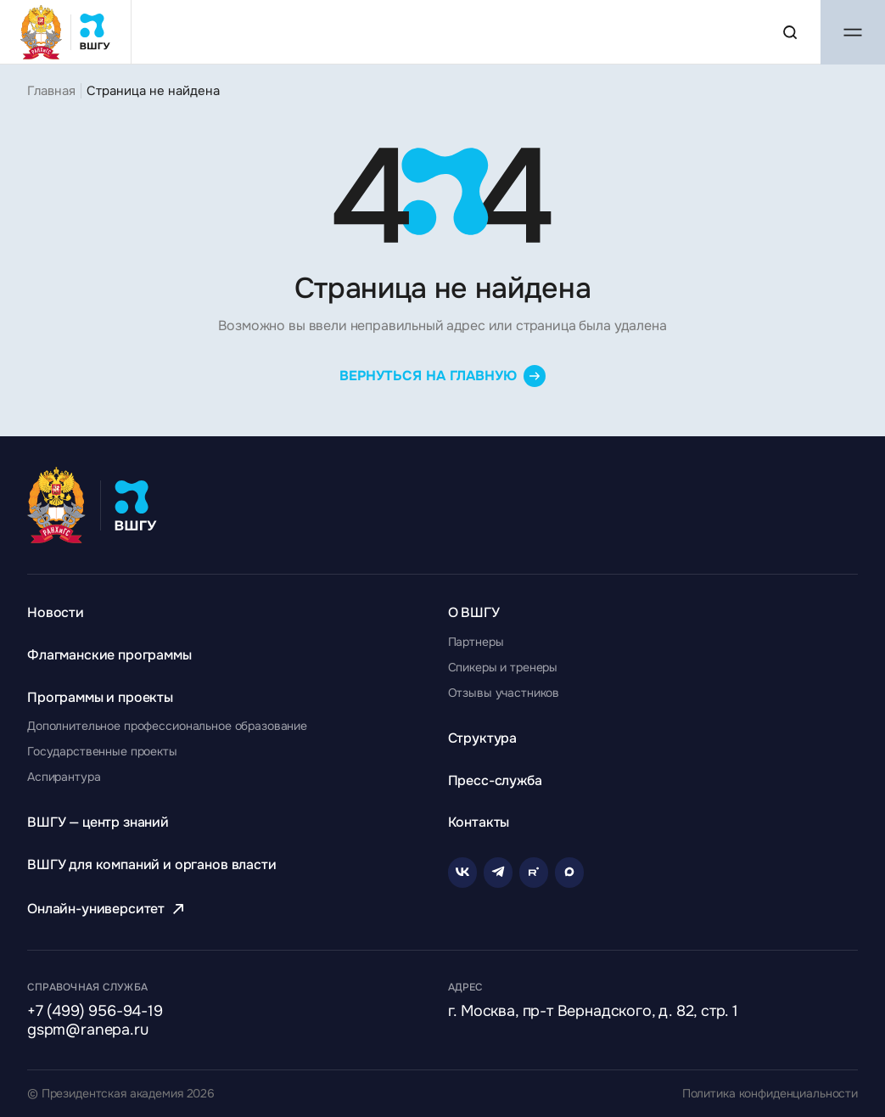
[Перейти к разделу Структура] (483, 738)
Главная (51, 90)
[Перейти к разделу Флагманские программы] (109, 655)
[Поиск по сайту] (790, 32)
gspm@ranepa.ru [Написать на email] (87, 1030)
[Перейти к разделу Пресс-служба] (495, 780)
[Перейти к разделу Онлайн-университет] (107, 909)
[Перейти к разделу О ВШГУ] (474, 612)
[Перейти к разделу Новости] (55, 612)
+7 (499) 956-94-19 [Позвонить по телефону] (95, 1011)
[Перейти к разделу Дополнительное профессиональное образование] (167, 725)
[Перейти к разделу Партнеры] (476, 641)
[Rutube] (533, 872)
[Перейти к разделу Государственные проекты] (102, 751)
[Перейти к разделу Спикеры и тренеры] (503, 667)
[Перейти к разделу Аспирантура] (63, 776)
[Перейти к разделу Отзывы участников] (504, 692)
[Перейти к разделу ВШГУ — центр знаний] (98, 822)
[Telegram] (498, 872)
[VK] (462, 872)
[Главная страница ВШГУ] (66, 32)
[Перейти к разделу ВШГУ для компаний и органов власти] (152, 864)
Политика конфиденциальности (770, 1093)
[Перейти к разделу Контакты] (479, 822)
